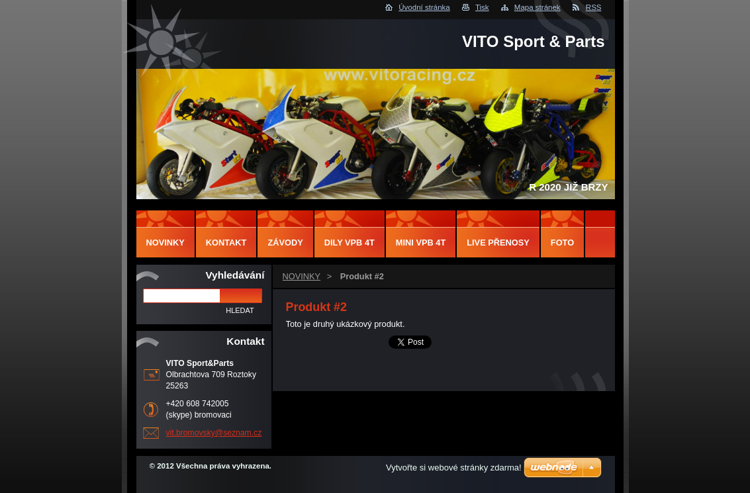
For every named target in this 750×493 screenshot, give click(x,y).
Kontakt (226, 242)
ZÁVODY (285, 242)
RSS (594, 7)
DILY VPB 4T (349, 242)
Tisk (482, 7)
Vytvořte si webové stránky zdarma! (454, 467)
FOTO (562, 242)
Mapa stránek (537, 7)
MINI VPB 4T (420, 242)
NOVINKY (302, 276)
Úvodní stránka (423, 7)
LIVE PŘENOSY (498, 242)
